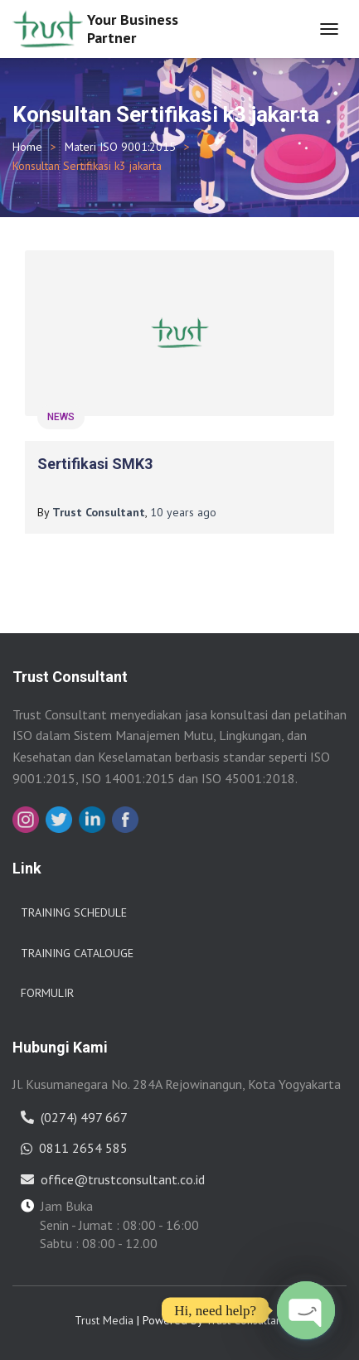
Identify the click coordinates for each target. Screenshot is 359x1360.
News (61, 417)
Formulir (47, 992)
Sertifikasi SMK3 (95, 463)
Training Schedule (74, 912)
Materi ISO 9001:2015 (120, 146)
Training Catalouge (77, 953)
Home (27, 146)
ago (183, 512)
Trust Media (104, 1320)
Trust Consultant (245, 1320)
